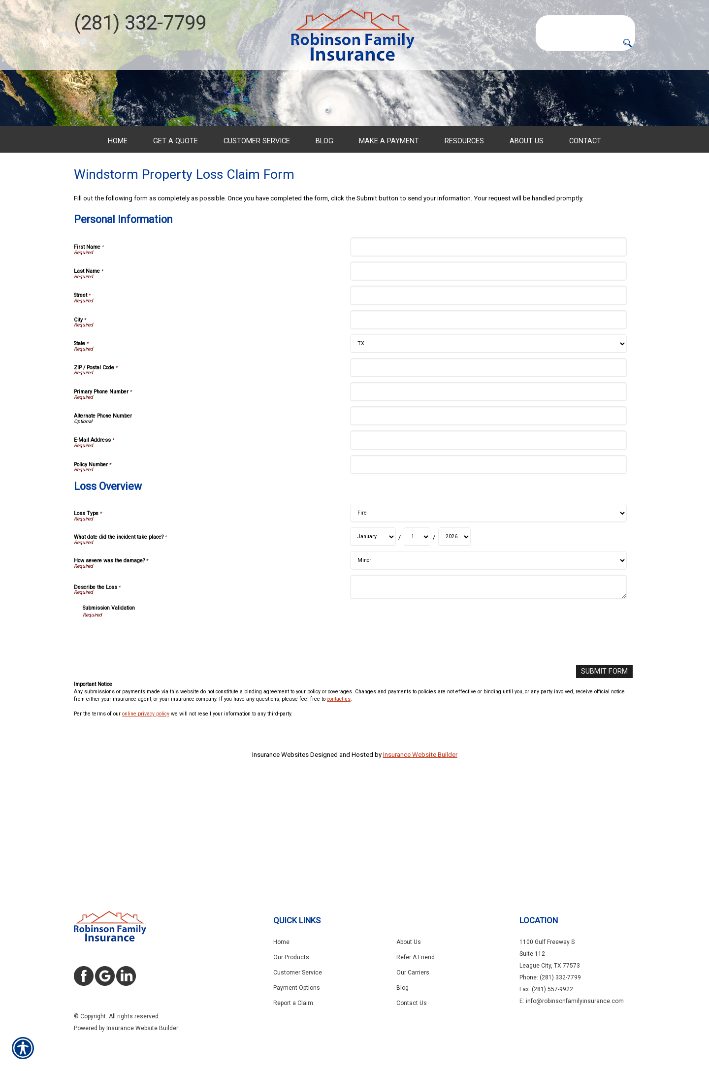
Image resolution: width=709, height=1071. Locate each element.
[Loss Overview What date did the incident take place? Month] (373, 637)
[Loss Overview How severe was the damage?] (488, 661)
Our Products (291, 957)
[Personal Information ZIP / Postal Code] (488, 468)
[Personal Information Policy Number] (488, 565)
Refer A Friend (415, 957)
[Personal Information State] (488, 444)
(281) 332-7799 (140, 22)
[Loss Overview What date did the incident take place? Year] (454, 637)
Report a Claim (293, 1003)
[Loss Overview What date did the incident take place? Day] (417, 637)
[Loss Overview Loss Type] (488, 614)
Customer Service (297, 972)
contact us (339, 799)
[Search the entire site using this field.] (585, 23)
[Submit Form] (607, 771)
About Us (408, 942)
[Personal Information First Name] (488, 347)
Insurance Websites (280, 854)
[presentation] (157, 738)
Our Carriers (412, 972)
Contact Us (411, 1003)
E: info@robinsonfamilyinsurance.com (571, 1001)
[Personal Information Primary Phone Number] (488, 492)
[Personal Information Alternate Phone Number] (488, 516)
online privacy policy (145, 814)
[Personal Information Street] (488, 396)
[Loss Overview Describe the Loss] (488, 688)
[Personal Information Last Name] (488, 372)
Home (281, 942)
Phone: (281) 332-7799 (550, 977)
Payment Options (296, 987)
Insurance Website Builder (420, 854)
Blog (402, 987)
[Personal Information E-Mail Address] (488, 541)
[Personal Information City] (488, 420)
